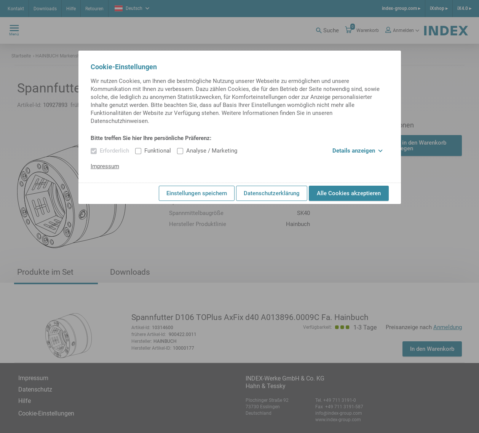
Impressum (105, 166)
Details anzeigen (357, 150)
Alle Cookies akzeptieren (349, 193)
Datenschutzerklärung (272, 193)
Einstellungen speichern (196, 193)
